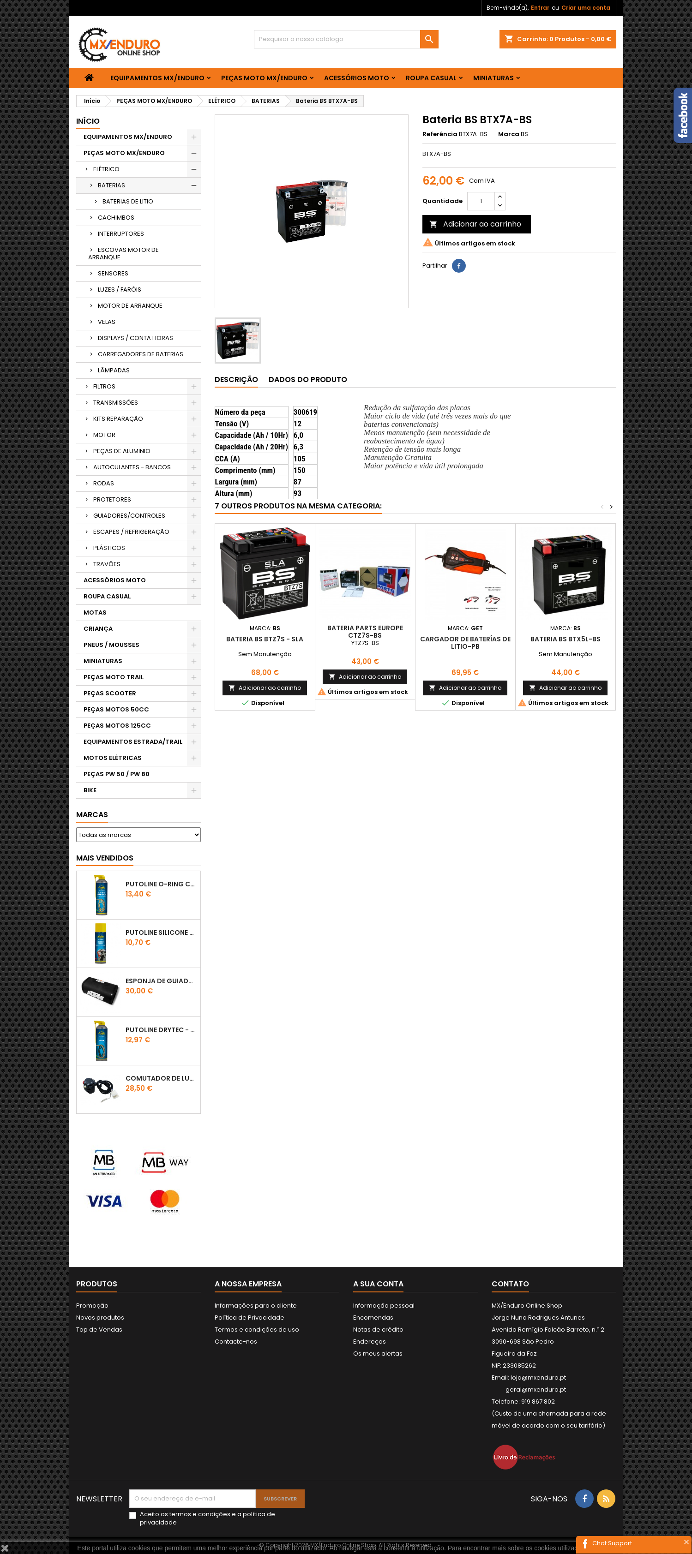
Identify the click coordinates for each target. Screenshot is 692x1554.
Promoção (92, 1305)
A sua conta (378, 1284)
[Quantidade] (481, 201)
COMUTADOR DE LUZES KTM (161, 1078)
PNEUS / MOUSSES (111, 644)
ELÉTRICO (106, 169)
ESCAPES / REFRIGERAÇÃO (131, 531)
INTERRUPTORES (121, 233)
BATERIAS (111, 185)
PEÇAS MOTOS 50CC (116, 709)
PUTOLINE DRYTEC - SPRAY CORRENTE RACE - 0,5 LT (161, 1030)
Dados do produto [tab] (308, 379)
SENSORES (113, 273)
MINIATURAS (493, 78)
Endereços (369, 1341)
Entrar (540, 8)
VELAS (106, 321)
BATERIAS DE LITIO (127, 201)
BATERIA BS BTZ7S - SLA (264, 639)
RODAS (103, 483)
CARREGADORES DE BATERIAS (140, 354)
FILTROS (104, 386)
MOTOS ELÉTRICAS (113, 757)
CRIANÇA (98, 628)
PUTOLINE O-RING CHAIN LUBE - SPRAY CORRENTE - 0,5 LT (161, 884)
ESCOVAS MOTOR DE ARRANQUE (123, 253)
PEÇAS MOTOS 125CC (117, 725)
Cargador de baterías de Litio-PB (465, 642)
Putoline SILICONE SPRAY (161, 932)
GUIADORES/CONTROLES (129, 515)
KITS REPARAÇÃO (118, 418)
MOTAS (95, 612)
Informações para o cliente (256, 1305)
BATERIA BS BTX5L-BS (565, 639)
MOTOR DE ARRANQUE (130, 305)
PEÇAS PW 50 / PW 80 (117, 774)
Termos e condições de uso (257, 1329)
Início (88, 121)
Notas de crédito (378, 1329)
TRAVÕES (106, 564)
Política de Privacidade (249, 1317)
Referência (439, 134)
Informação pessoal (384, 1305)
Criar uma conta (585, 8)
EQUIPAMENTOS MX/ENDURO (157, 78)
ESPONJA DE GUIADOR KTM (161, 981)
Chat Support (612, 1543)
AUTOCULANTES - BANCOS (132, 467)
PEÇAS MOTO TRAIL (114, 677)
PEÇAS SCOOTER (110, 693)
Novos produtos (100, 1317)
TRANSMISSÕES (115, 402)
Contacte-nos (236, 1341)
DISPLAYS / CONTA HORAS (135, 338)
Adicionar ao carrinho (475, 224)
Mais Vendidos (104, 858)
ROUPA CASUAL (431, 78)
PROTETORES (112, 499)
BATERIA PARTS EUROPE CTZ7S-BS (365, 631)
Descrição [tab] (236, 379)
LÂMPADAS (114, 370)
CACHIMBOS (116, 217)
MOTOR (104, 434)
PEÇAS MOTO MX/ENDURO (264, 78)
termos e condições (199, 1514)
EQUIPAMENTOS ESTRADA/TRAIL (133, 741)
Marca (508, 134)
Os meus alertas (378, 1353)
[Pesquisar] (346, 39)
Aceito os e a (207, 1518)
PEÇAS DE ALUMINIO (121, 451)
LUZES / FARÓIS (119, 289)
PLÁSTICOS (109, 548)
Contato (510, 1284)
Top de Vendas (99, 1329)
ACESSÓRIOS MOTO (356, 78)
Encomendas (373, 1317)
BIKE (90, 790)
